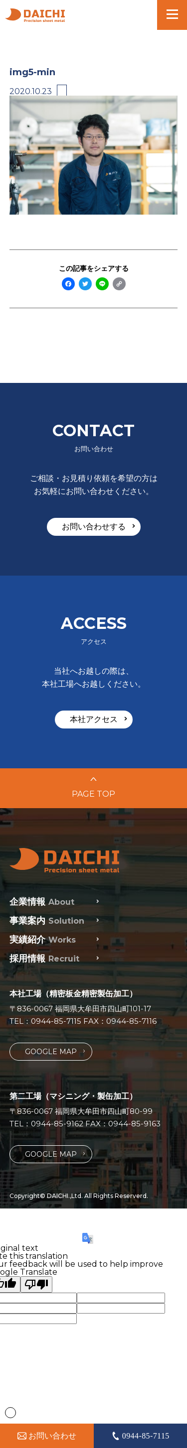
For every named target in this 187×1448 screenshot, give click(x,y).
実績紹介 (42, 939)
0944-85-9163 (134, 1123)
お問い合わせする (98, 526)
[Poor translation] (36, 1284)
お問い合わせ (46, 1436)
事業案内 (46, 920)
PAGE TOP (93, 788)
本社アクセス (98, 719)
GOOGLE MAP (55, 1051)
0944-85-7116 (131, 1021)
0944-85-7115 (56, 1021)
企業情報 (41, 901)
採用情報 (44, 958)
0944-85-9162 (57, 1123)
